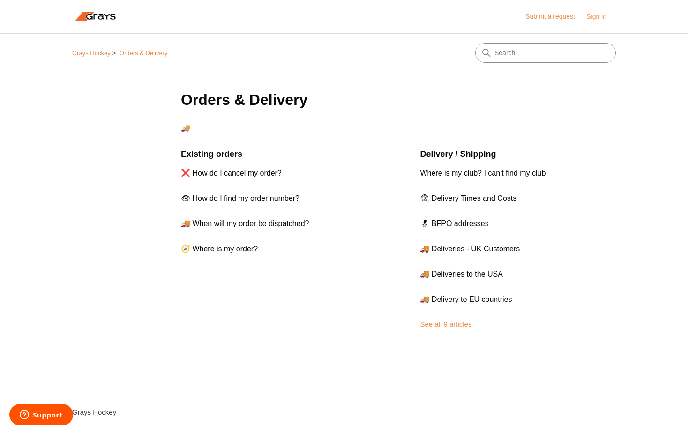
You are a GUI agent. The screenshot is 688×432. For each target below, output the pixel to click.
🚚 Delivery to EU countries (466, 299)
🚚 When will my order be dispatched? (245, 223)
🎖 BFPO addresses (454, 223)
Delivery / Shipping (458, 154)
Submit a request (550, 16)
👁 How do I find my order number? (240, 198)
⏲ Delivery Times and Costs (468, 198)
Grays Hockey (91, 53)
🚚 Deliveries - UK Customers (470, 249)
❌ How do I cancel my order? (231, 173)
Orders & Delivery (144, 53)
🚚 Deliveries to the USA (461, 274)
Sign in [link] (596, 16)
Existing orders (211, 154)
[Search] (545, 53)
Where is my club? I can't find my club (483, 173)
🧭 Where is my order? (219, 249)
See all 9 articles (445, 324)
